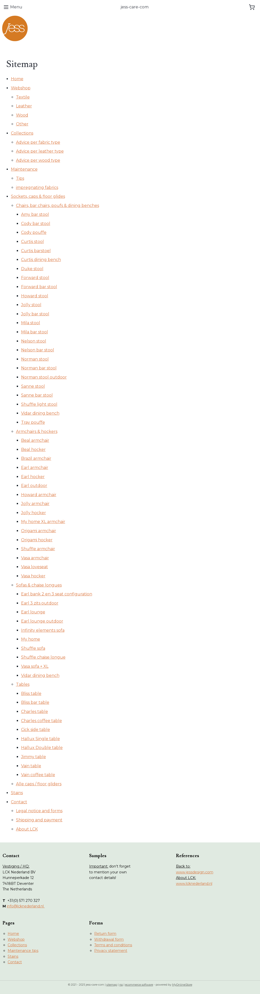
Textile (23, 97)
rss (121, 984)
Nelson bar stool (37, 350)
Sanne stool (33, 386)
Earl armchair (34, 467)
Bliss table (31, 693)
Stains (17, 792)
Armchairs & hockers (36, 431)
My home (30, 639)
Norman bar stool (39, 368)
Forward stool (35, 277)
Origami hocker (37, 539)
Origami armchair (38, 530)
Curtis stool (32, 241)
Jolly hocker (33, 512)
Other (22, 124)
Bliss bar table (35, 702)
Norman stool (35, 359)
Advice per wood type (38, 160)
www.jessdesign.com (194, 872)
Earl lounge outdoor (42, 621)
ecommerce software (139, 984)
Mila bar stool (34, 332)
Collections (22, 133)
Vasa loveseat (34, 566)
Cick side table (35, 729)
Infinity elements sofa (42, 630)
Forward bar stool (39, 286)
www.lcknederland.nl (194, 883)
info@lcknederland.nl (26, 906)
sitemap (111, 984)
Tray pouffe (33, 422)
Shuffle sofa (33, 648)
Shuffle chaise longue (43, 657)
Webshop (20, 88)
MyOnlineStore (182, 984)
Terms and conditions (113, 945)
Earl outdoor (34, 485)
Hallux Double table (42, 747)
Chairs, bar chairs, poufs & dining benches (57, 205)
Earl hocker (33, 476)
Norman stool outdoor (44, 377)
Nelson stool (33, 341)
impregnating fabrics (37, 187)
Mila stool (30, 322)
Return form (105, 933)
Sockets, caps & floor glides (38, 196)
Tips (20, 178)
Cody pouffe (33, 232)
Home (17, 78)
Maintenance (24, 169)
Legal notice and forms (39, 810)
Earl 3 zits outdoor (39, 603)
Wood (22, 115)
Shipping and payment (39, 820)
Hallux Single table (40, 738)
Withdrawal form (109, 939)
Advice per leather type (40, 151)
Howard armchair (38, 494)
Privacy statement (110, 950)
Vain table (31, 765)
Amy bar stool (35, 214)
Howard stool (34, 296)
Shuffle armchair (38, 548)
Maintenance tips (23, 950)
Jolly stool (31, 304)
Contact (19, 802)
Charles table (34, 711)
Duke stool (32, 268)
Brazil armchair (36, 458)
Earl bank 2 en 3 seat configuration (56, 594)
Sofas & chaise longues (39, 585)
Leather (24, 106)
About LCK (27, 829)
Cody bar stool (35, 223)
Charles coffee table (41, 720)
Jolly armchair (35, 503)
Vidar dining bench (40, 413)
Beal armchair (35, 440)
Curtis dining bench (41, 259)
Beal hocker (33, 449)
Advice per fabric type (38, 142)
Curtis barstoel (36, 250)
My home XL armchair (43, 521)
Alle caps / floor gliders (38, 783)
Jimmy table (33, 756)
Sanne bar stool (37, 395)
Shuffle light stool (39, 404)
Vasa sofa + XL (34, 666)
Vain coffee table (38, 774)
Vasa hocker (33, 576)
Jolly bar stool (35, 314)
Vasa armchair (35, 558)
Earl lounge (33, 612)
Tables (22, 684)
